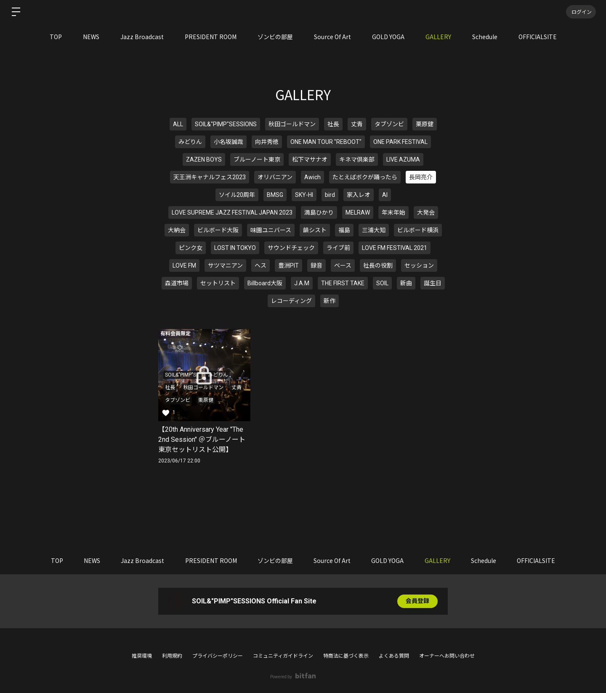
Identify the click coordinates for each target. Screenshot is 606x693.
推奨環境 (142, 656)
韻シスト (315, 230)
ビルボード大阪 (218, 230)
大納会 (177, 230)
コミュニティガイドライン (283, 656)
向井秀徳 (267, 141)
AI (385, 194)
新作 (329, 300)
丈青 (357, 124)
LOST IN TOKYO (235, 247)
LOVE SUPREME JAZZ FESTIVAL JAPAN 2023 (232, 212)
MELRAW (358, 212)
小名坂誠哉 (228, 141)
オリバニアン (275, 177)
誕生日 (432, 283)
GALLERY (438, 36)
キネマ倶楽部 (357, 159)
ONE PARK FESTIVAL (400, 141)
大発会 (426, 212)
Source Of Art (332, 36)
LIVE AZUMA (403, 159)
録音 (316, 265)
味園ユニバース (270, 230)
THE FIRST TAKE (342, 283)
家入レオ (358, 194)
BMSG (275, 194)
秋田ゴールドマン (292, 124)
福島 (344, 230)
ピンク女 (190, 247)
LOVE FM (184, 265)
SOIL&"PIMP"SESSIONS (226, 124)
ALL (178, 124)
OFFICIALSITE (537, 36)
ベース (342, 265)
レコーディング (291, 300)
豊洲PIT (288, 265)
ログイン (581, 11)
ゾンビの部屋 (275, 36)
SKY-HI (304, 194)
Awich (312, 177)
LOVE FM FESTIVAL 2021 (394, 247)
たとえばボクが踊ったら (364, 177)
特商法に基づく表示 (346, 656)
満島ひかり (319, 212)
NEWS (91, 36)
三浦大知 (373, 230)
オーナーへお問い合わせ (447, 655)
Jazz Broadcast (142, 36)
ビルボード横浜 (418, 230)
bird (330, 194)
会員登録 (417, 601)
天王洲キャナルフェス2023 (209, 177)
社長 (333, 124)
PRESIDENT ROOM (211, 36)
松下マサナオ (309, 159)
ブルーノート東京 (257, 159)
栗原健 (424, 124)
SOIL (382, 283)
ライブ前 (338, 247)
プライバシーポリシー (217, 656)
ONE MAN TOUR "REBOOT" (325, 141)
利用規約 (172, 656)
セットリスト (218, 283)
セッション (419, 265)
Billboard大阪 (264, 283)
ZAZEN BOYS (204, 159)
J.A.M (301, 283)
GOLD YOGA (388, 36)
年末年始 (393, 212)
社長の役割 (378, 265)
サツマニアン (225, 265)
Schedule (484, 36)
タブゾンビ (389, 124)
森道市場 (177, 283)
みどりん (190, 141)
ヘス (260, 265)
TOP (56, 36)
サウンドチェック (291, 247)
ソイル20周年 (237, 194)
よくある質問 (394, 656)
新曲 (406, 283)
